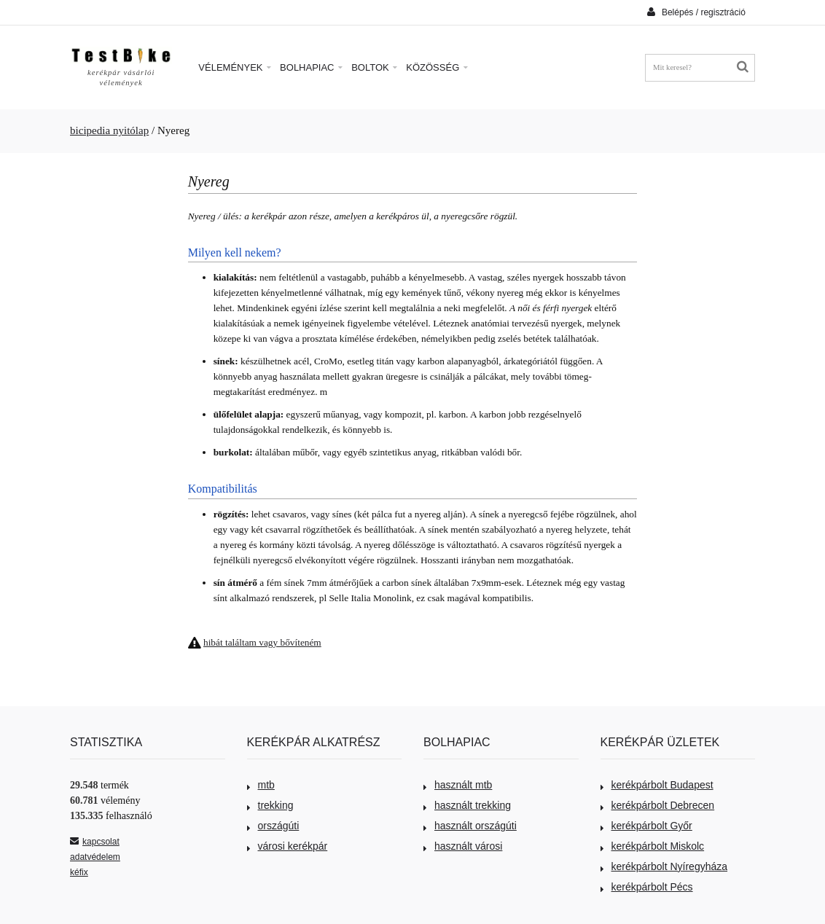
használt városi (462, 846)
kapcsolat (95, 842)
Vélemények (234, 67)
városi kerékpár (287, 846)
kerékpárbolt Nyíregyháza (664, 866)
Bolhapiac (311, 67)
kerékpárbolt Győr (646, 825)
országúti (273, 825)
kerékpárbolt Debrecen (658, 805)
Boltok (374, 67)
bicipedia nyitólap (109, 130)
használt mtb (457, 785)
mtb (261, 785)
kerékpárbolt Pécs (647, 887)
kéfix (79, 872)
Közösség (437, 67)
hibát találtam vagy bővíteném (262, 642)
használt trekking (467, 805)
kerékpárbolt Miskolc (653, 846)
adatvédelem (95, 857)
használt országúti (470, 825)
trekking (270, 805)
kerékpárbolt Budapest (657, 785)
